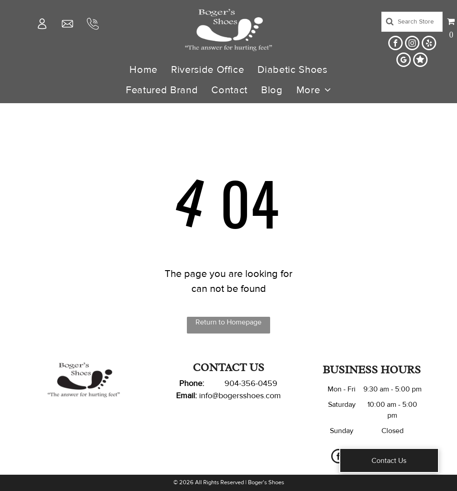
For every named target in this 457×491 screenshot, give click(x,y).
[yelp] (429, 44)
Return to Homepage (228, 322)
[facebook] (395, 44)
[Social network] (420, 60)
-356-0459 (258, 383)
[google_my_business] (403, 60)
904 (231, 383)
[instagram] (412, 44)
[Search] (412, 21)
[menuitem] (143, 70)
